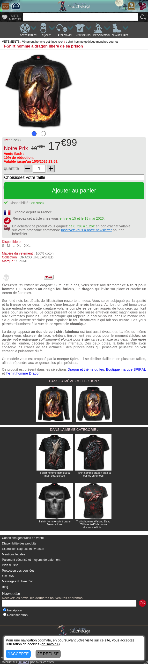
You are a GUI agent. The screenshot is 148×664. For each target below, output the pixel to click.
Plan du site (10, 565)
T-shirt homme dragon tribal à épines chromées (93, 474)
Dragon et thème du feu (85, 369)
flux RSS (8, 576)
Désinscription (15, 615)
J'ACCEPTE (18, 654)
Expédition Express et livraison (23, 549)
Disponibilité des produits (19, 543)
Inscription (12, 610)
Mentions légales (13, 554)
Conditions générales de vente (23, 538)
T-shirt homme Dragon (23, 373)
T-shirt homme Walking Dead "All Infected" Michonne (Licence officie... (93, 524)
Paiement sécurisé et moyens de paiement (31, 559)
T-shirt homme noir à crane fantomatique (54, 523)
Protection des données (18, 570)
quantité (11, 168)
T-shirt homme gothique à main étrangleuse (55, 474)
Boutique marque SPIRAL (126, 369)
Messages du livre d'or (17, 581)
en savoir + (50, 644)
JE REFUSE (48, 654)
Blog (5, 587)
